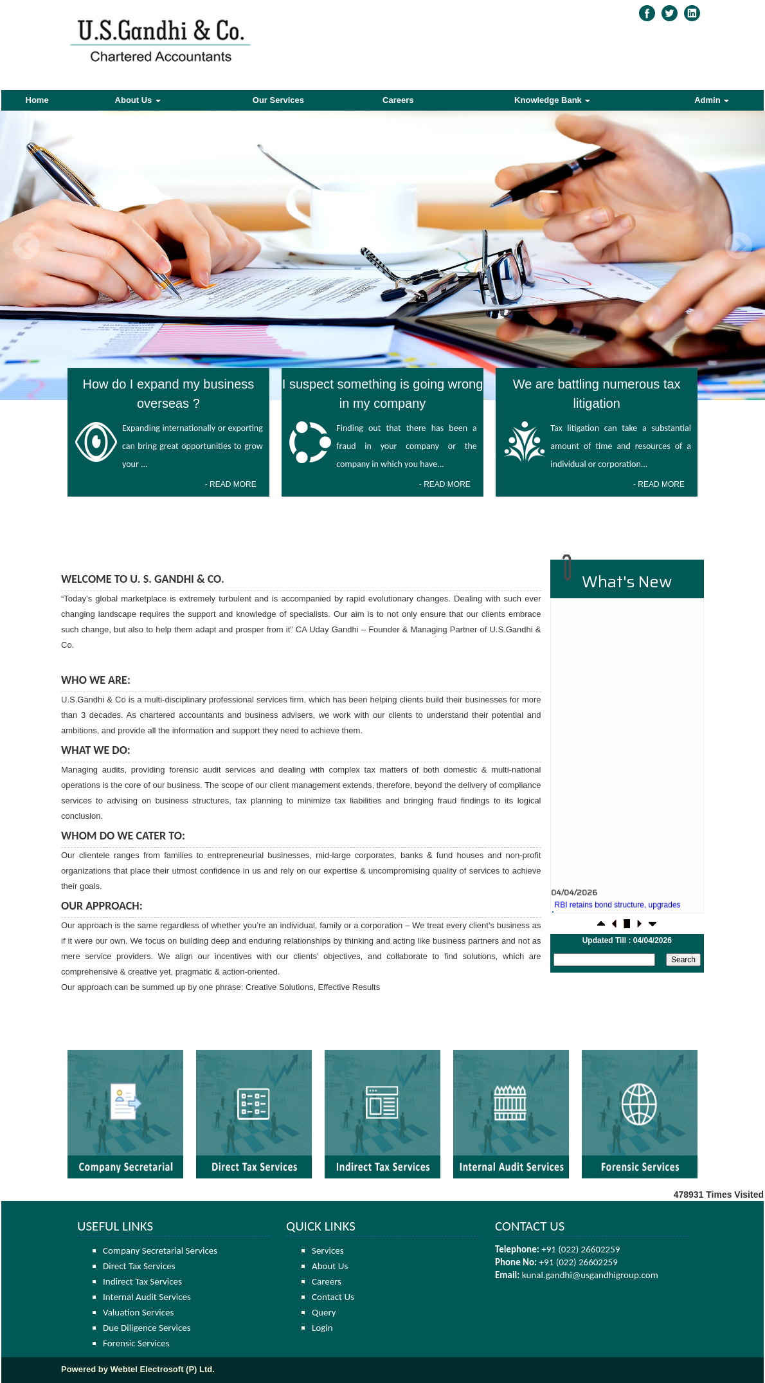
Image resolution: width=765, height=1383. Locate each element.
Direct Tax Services (139, 1266)
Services (328, 1250)
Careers (397, 100)
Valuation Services (138, 1312)
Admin (711, 100)
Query (324, 1312)
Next (738, 246)
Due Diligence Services (147, 1327)
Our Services (278, 100)
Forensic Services (136, 1343)
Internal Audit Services (147, 1297)
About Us (138, 100)
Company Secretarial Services (160, 1250)
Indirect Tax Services (142, 1281)
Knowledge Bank (552, 100)
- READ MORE (230, 484)
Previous (26, 246)
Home (37, 100)
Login (322, 1327)
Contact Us (333, 1297)
